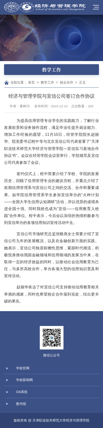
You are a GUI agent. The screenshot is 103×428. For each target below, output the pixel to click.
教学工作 (47, 82)
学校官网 (22, 368)
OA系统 (22, 392)
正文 (82, 82)
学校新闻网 (24, 380)
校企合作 (66, 82)
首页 (31, 82)
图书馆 (21, 404)
